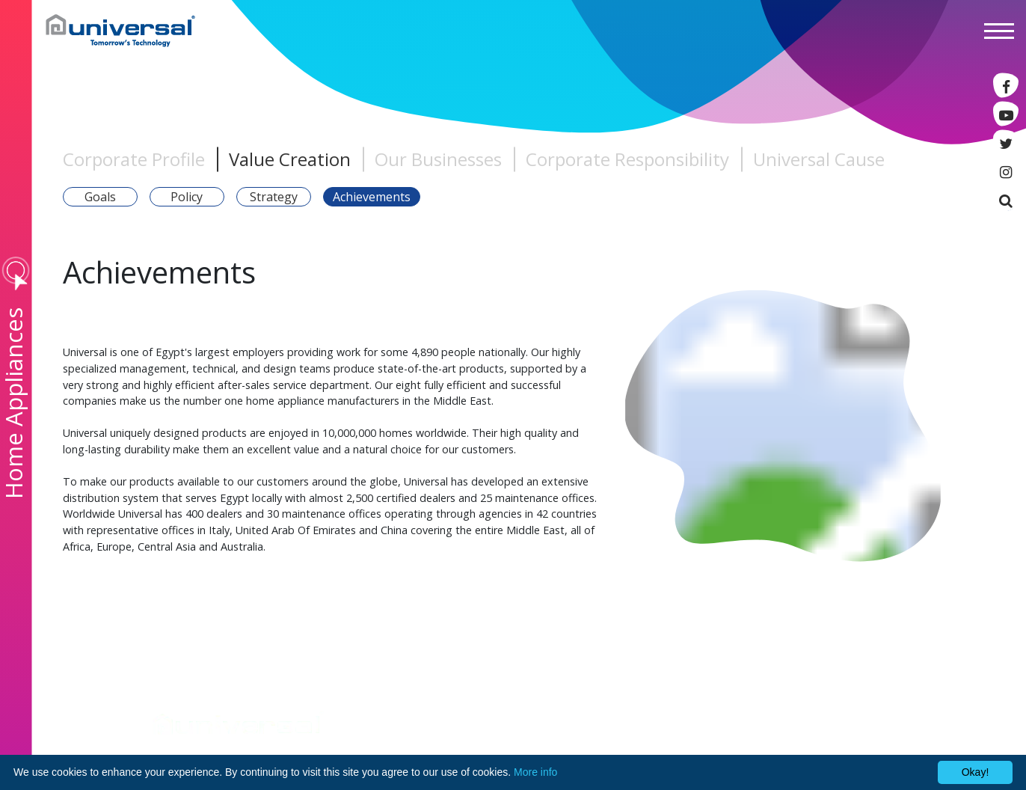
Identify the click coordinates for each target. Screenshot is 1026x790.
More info (535, 772)
